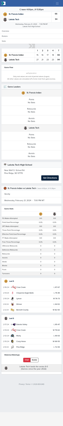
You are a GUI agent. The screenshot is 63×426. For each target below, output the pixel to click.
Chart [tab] (27, 388)
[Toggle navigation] (57, 3)
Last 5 (9, 309)
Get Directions (50, 205)
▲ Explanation (31, 73)
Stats (4, 41)
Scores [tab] (34, 388)
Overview (5, 31)
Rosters (5, 36)
